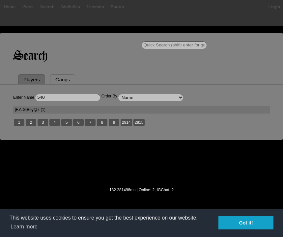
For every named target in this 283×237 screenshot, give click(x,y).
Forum (117, 6)
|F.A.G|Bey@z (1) (30, 109)
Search (47, 6)
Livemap (95, 6)
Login (274, 6)
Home (9, 6)
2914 (126, 122)
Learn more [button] (24, 226)
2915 (139, 122)
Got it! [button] (246, 222)
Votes (27, 6)
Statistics (70, 6)
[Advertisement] (142, 168)
